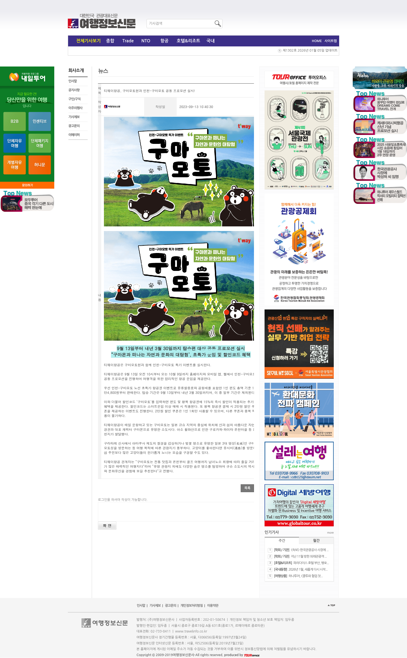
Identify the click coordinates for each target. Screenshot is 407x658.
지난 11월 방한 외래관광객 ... (309, 556)
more (330, 532)
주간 (282, 540)
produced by (242, 655)
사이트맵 (331, 41)
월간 (316, 540)
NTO (145, 41)
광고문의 (74, 126)
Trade (128, 41)
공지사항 (74, 90)
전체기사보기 (88, 41)
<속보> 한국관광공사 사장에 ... (309, 550)
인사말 (72, 81)
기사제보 (74, 117)
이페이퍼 (74, 135)
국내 (210, 41)
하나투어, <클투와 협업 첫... (305, 576)
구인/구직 (74, 99)
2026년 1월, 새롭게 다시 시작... (307, 569)
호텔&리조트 (188, 41)
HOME (317, 41)
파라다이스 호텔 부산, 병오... (311, 563)
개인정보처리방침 (191, 605)
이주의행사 (75, 108)
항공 (164, 41)
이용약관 (212, 605)
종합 (110, 41)
